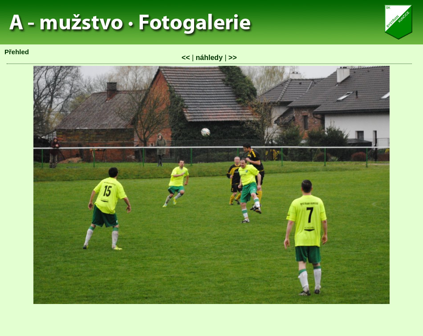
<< (186, 57)
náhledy (209, 57)
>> (232, 57)
